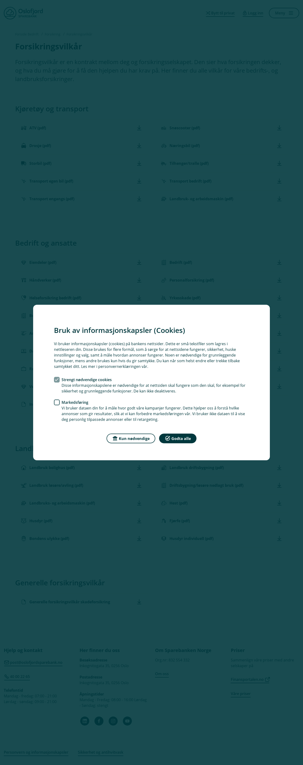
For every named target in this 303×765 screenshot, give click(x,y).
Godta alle (178, 438)
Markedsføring (75, 402)
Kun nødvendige (131, 438)
